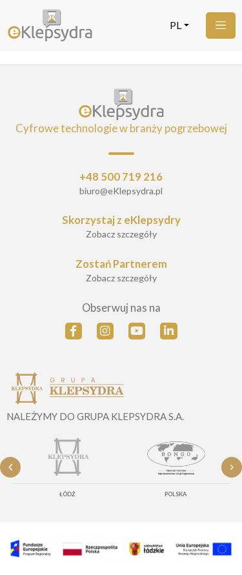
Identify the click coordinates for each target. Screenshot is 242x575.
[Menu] (221, 25)
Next (231, 467)
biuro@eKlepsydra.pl (121, 190)
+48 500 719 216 (121, 176)
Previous (10, 467)
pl (175, 25)
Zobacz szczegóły (121, 233)
